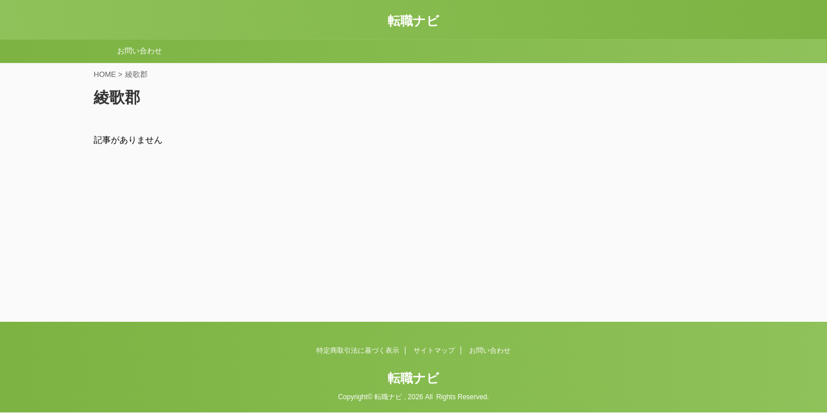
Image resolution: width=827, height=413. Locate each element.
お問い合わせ (139, 50)
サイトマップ (434, 350)
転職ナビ (413, 21)
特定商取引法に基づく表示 (357, 350)
